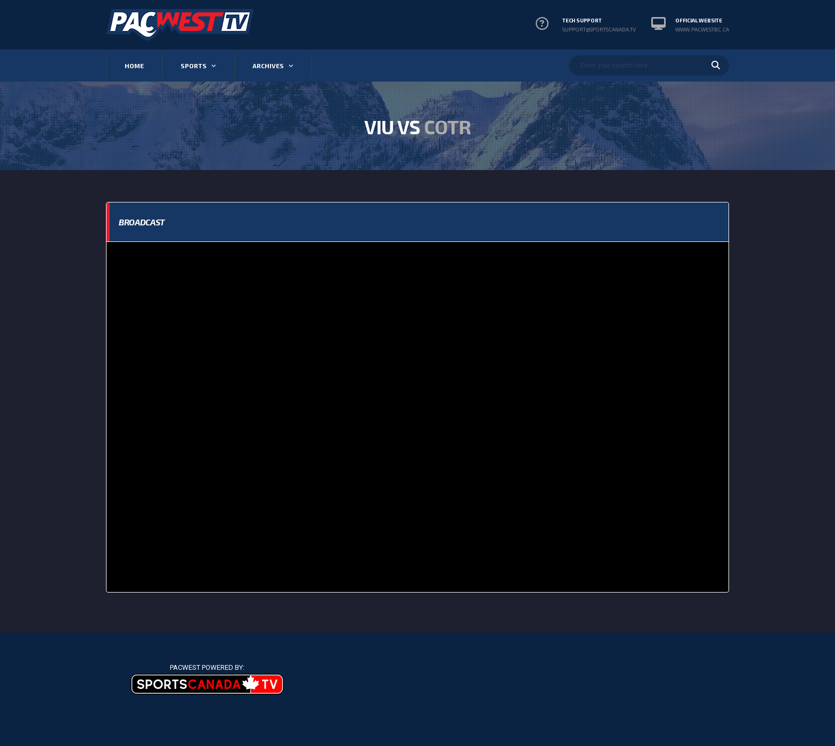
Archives (268, 65)
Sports (194, 65)
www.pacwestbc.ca (702, 29)
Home (134, 65)
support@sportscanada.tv (599, 29)
